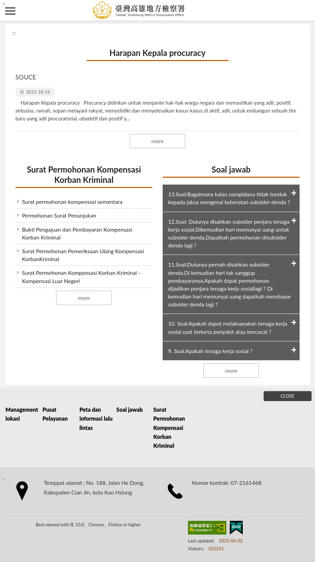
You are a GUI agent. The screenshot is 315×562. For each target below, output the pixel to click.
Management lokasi (21, 414)
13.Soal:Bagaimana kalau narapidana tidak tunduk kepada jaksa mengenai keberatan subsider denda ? (229, 198)
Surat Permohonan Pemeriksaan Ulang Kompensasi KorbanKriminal (83, 255)
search (304, 10)
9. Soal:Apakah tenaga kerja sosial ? (210, 351)
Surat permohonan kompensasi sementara (72, 201)
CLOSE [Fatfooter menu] (287, 396)
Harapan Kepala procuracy (157, 53)
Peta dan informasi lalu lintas (96, 418)
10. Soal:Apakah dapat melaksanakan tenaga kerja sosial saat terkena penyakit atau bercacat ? (227, 327)
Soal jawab (231, 169)
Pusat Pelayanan (55, 414)
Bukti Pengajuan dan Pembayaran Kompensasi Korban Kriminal (77, 233)
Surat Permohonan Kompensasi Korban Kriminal (84, 174)
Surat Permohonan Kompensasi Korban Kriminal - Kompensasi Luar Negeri (81, 276)
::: (3, 3)
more (157, 141)
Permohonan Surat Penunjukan (59, 215)
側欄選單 (10, 11)
